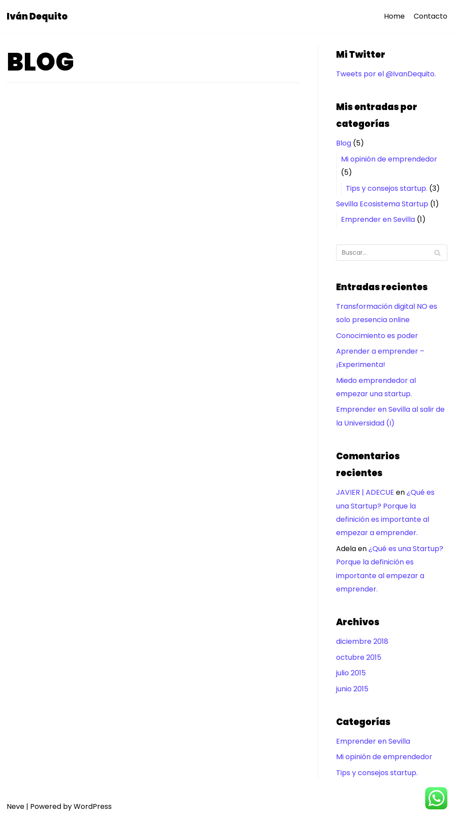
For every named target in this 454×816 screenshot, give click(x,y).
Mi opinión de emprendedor (389, 159)
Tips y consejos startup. (386, 188)
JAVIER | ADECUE (365, 492)
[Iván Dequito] (37, 16)
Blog (343, 143)
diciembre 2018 (362, 641)
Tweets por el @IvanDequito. (386, 74)
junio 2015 (352, 689)
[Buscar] (391, 252)
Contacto (430, 16)
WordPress (93, 806)
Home (394, 16)
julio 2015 (351, 673)
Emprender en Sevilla (378, 219)
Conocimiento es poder (377, 336)
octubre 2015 (358, 657)
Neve (15, 806)
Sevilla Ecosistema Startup (382, 204)
